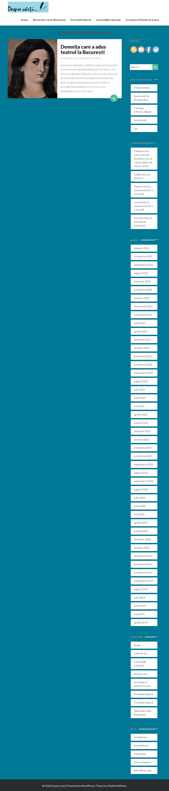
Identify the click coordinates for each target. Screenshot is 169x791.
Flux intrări (140, 753)
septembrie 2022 (143, 372)
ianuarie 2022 (141, 439)
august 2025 (141, 273)
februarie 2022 (142, 431)
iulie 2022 (139, 389)
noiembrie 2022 (143, 356)
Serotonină (140, 120)
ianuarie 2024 (141, 297)
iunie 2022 (140, 397)
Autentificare (141, 745)
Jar (135, 128)
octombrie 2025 (143, 256)
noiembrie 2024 (143, 289)
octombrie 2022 (143, 364)
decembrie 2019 (143, 555)
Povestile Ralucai (81, 19)
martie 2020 (141, 530)
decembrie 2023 (143, 306)
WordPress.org (142, 770)
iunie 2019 (140, 605)
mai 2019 (139, 614)
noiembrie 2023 (143, 314)
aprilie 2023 (140, 331)
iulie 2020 (139, 497)
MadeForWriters (117, 785)
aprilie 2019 (140, 622)
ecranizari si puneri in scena (142, 19)
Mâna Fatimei (142, 87)
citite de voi (140, 653)
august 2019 (141, 589)
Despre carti (71, 58)
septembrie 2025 (143, 264)
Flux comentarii (142, 762)
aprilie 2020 (140, 522)
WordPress (87, 785)
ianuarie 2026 (141, 248)
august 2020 (141, 489)
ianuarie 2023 (141, 347)
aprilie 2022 (140, 414)
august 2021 (141, 472)
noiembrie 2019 (143, 564)
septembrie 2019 (143, 580)
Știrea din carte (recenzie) (49, 19)
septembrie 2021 (143, 464)
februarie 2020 (142, 539)
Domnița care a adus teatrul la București (83, 49)
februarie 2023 (142, 339)
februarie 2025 (142, 281)
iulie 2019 (139, 597)
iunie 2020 (140, 505)
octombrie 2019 (143, 572)
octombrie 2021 (143, 456)
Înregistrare (140, 737)
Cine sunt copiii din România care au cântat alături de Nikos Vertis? (143, 158)
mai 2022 (139, 406)
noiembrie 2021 (143, 447)
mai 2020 (139, 514)
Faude (137, 151)
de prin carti (140, 673)
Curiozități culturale (108, 19)
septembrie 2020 (143, 481)
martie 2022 (141, 422)
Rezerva (138, 178)
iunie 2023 (140, 322)
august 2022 (141, 381)
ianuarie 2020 (141, 547)
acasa (24, 19)
